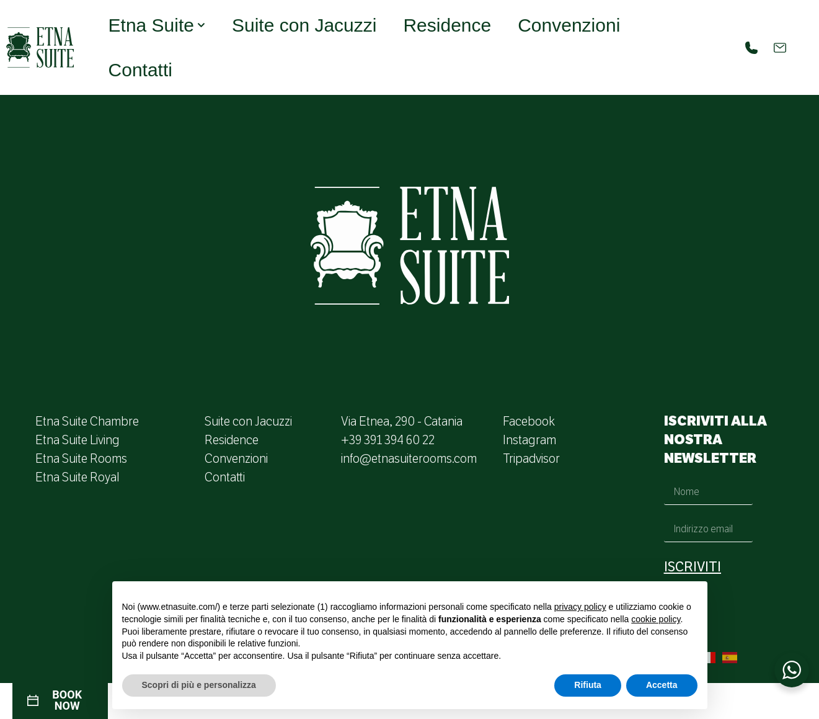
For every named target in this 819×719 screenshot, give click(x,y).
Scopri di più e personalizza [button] (199, 685)
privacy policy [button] (580, 607)
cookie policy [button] (655, 619)
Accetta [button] (662, 685)
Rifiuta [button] (587, 685)
